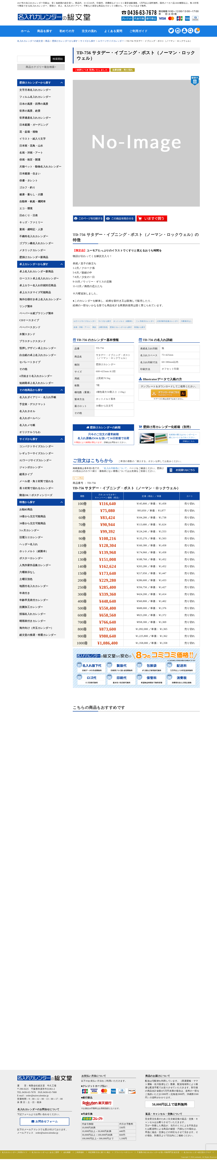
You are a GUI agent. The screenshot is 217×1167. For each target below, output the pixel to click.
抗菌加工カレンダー (31, 607)
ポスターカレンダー (31, 558)
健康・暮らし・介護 (31, 194)
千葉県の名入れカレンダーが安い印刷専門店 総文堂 (158, 1152)
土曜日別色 (103, 327)
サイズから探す (104, 321)
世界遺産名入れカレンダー (35, 117)
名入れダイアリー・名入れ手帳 (37, 397)
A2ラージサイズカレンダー (85, 321)
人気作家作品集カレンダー (168, 321)
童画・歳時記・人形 (31, 229)
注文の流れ (89, 31)
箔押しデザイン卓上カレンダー (37, 348)
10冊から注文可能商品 (32, 516)
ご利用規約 (79, 1152)
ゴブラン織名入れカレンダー (36, 243)
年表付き (24, 593)
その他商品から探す (31, 390)
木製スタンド (27, 334)
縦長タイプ (26, 474)
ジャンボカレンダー (31, 467)
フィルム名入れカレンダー (35, 97)
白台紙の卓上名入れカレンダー (37, 355)
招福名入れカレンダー (32, 614)
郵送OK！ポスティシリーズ (35, 495)
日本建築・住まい (29, 173)
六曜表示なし (186, 321)
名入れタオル (27, 411)
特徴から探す (139, 327)
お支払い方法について (93, 1076)
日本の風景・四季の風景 (33, 104)
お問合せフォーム (44, 1121)
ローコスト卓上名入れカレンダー (39, 278)
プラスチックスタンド (32, 341)
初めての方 (67, 31)
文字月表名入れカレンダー (35, 90)
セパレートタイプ (29, 362)
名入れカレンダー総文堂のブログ (197, 1152)
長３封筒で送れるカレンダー (36, 488)
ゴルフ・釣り (27, 187)
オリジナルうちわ (29, 432)
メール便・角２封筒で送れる (36, 481)
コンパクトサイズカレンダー (36, 446)
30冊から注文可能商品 (32, 523)
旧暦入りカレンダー (31, 537)
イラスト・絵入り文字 (32, 138)
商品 (94, 327)
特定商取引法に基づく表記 (99, 1152)
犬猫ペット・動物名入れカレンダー (40, 166)
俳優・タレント (28, 180)
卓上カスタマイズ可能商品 (35, 292)
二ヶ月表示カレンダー (145, 321)
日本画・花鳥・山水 (31, 145)
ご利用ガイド (138, 31)
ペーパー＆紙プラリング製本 (36, 313)
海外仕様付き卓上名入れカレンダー (40, 299)
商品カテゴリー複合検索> (41, 67)
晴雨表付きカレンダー (32, 621)
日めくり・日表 (28, 215)
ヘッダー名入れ (28, 544)
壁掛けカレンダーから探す (121, 327)
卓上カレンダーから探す (33, 264)
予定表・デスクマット (32, 404)
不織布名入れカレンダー (33, 236)
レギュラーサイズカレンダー (36, 453)
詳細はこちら (189, 441)
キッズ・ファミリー (31, 222)
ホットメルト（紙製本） (123, 321)
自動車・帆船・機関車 (32, 201)
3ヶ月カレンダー (29, 530)
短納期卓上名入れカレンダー (36, 383)
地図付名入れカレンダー (33, 586)
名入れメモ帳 (27, 425)
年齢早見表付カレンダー (33, 600)
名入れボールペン (29, 418)
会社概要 (67, 1152)
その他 (23, 369)
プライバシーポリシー (123, 1152)
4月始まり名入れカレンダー (35, 376)
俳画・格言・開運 (29, 159)
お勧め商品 (26, 509)
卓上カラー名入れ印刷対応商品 (37, 285)
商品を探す (44, 31)
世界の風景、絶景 (29, 110)
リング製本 (26, 306)
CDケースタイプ (29, 320)
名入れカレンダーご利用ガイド (14, 1152)
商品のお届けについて (157, 1076)
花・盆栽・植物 (28, 131)
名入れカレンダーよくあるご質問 (45, 1152)
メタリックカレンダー (32, 250)
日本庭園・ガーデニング (33, 124)
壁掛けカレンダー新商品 (33, 257)
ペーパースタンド (29, 327)
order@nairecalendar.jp (47, 1133)
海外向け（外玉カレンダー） (36, 628)
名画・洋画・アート (82, 327)
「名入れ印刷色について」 (115, 468)
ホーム (25, 31)
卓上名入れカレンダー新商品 (36, 271)
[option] (136, 141)
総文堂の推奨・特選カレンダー (37, 635)
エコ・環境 (26, 208)
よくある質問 (113, 31)
